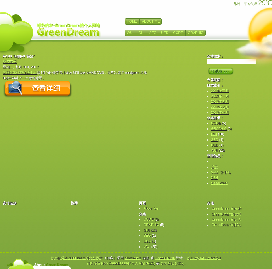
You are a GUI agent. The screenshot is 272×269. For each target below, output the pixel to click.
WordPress (219, 183)
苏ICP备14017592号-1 (204, 258)
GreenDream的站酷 (226, 208)
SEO (152, 33)
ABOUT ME (151, 21)
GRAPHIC (195, 33)
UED (164, 33)
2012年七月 (220, 113)
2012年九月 (220, 102)
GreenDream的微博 (226, 214)
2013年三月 (220, 91)
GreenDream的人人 (226, 219)
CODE (178, 33)
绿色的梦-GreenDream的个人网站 (76, 258)
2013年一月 (220, 96)
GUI (141, 33)
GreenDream (165, 258)
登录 (214, 167)
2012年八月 (220, 107)
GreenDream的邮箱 (226, 225)
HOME (132, 21)
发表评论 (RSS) (172, 263)
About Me (151, 208)
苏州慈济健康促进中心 (20, 73)
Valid (221, 172)
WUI (130, 33)
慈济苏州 (9, 62)
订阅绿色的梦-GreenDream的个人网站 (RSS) (121, 263)
